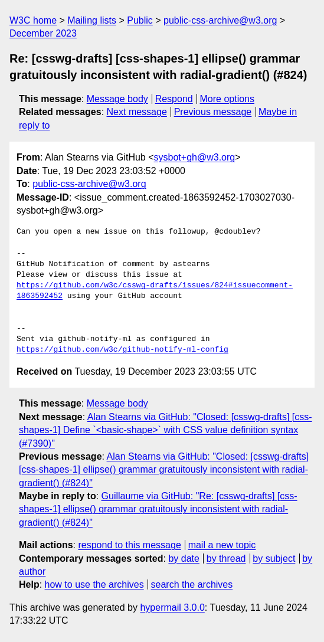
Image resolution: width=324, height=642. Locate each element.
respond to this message (129, 545)
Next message (137, 112)
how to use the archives (94, 584)
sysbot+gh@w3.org (194, 157)
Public (140, 20)
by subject (274, 558)
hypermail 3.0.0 (172, 607)
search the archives (192, 584)
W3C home (33, 20)
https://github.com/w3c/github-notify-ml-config (122, 350)
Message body (117, 99)
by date (183, 558)
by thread (226, 558)
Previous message (213, 112)
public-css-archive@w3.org (220, 20)
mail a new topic (222, 545)
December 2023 (43, 33)
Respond (174, 99)
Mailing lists (91, 20)
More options (227, 99)
